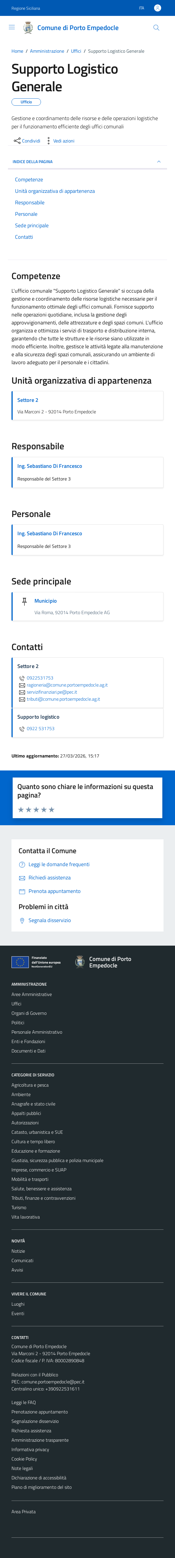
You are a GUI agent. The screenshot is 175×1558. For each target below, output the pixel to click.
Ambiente (21, 1094)
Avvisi (17, 1269)
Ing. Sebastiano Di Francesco (49, 466)
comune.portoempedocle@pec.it (53, 1381)
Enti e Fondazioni (28, 1041)
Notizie (18, 1250)
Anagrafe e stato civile (33, 1103)
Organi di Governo (29, 1013)
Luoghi (17, 1303)
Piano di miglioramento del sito (41, 1487)
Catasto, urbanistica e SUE (37, 1132)
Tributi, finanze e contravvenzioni (43, 1197)
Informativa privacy (30, 1449)
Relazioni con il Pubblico (34, 1374)
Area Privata (23, 1511)
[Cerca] (156, 28)
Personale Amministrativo (36, 1031)
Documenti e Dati (28, 1050)
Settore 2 (27, 400)
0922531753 (35, 677)
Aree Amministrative (31, 994)
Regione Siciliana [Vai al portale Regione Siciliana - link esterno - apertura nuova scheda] (25, 8)
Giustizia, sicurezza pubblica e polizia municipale (57, 1160)
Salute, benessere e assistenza (41, 1188)
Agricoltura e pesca (30, 1084)
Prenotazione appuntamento (39, 1411)
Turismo (18, 1207)
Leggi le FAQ (23, 1402)
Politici (17, 1022)
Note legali (22, 1468)
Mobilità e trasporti (29, 1179)
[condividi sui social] (26, 140)
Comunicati (22, 1260)
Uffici (16, 1003)
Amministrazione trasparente (40, 1439)
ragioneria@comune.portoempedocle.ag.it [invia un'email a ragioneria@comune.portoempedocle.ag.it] (62, 684)
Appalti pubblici (26, 1113)
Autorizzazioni (25, 1122)
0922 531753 (36, 728)
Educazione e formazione (35, 1150)
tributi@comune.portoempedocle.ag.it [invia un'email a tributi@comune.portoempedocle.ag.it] (58, 698)
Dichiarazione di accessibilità (38, 1477)
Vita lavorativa (25, 1216)
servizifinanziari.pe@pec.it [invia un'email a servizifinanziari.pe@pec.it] (47, 691)
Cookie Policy (24, 1458)
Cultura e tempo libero (33, 1141)
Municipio (45, 601)
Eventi (17, 1313)
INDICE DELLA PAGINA (87, 161)
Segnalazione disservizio (35, 1421)
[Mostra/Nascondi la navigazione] (11, 27)
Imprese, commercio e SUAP (38, 1169)
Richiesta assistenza (31, 1430)
